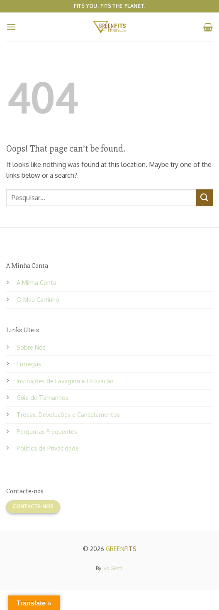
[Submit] (204, 197)
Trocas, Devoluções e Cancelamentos (68, 414)
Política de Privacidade (48, 448)
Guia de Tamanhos (42, 397)
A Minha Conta (36, 282)
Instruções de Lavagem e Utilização (65, 381)
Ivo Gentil (113, 568)
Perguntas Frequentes (47, 431)
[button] (11, 27)
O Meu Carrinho (38, 299)
